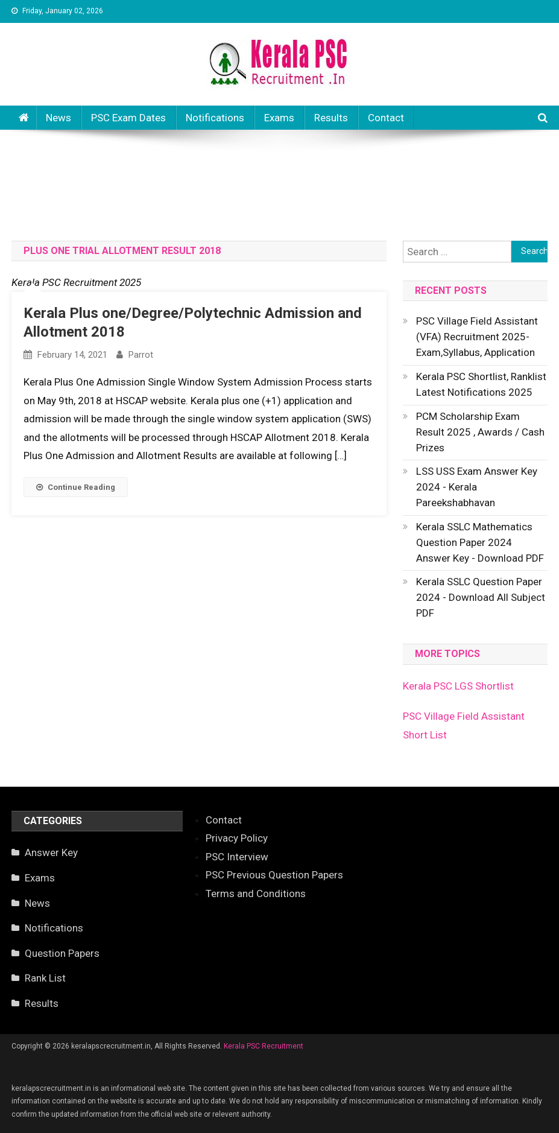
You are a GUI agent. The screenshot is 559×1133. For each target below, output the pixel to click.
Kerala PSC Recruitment (263, 1046)
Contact (386, 118)
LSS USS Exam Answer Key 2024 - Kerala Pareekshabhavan (476, 487)
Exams (279, 118)
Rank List (45, 978)
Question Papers (62, 953)
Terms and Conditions (256, 893)
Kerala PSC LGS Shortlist (458, 686)
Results (331, 118)
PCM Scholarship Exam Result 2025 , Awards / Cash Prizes (480, 432)
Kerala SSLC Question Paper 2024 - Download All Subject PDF (480, 597)
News (58, 118)
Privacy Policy (237, 838)
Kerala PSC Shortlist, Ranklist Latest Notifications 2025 (481, 384)
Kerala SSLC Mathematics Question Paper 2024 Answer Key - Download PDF (480, 542)
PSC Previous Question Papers (274, 875)
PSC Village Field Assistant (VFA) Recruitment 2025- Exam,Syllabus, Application (477, 336)
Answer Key (51, 852)
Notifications (215, 118)
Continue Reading (75, 487)
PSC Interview (237, 857)
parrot (140, 354)
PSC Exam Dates (128, 118)
